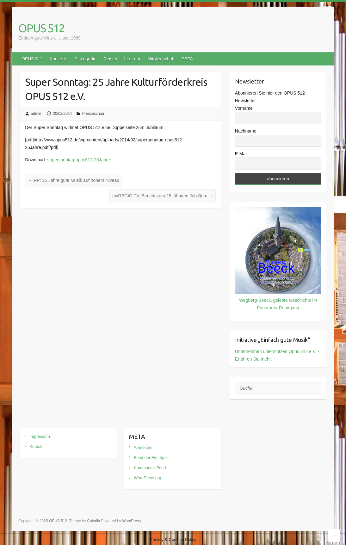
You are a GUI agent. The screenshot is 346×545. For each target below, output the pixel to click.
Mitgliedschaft (161, 58)
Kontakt (36, 446)
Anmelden (143, 447)
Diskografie (85, 58)
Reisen (110, 58)
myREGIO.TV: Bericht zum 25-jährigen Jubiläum (162, 195)
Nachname (245, 130)
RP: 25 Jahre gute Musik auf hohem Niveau (73, 180)
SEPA (187, 58)
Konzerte (58, 58)
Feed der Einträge (150, 457)
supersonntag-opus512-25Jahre (78, 159)
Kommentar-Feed (150, 467)
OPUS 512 (41, 28)
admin (36, 113)
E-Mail (241, 153)
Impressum (39, 436)
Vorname (244, 108)
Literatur (132, 58)
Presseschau (93, 113)
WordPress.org (147, 477)
